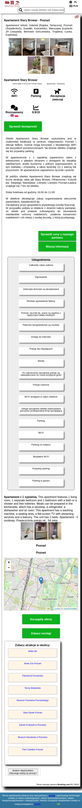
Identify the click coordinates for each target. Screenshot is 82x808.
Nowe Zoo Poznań (32, 663)
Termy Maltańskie (33, 688)
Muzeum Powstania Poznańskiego (33, 700)
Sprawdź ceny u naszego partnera (57, 236)
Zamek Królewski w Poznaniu (32, 725)
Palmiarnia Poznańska (32, 676)
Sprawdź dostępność (23, 126)
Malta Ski (32, 651)
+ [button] (9, 562)
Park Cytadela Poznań (32, 749)
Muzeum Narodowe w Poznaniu (32, 737)
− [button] (9, 568)
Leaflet (57, 609)
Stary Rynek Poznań (32, 712)
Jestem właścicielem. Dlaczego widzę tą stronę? (23, 771)
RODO (37, 804)
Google (52, 795)
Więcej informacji (57, 246)
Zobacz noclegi (41, 633)
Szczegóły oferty (41, 619)
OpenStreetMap (70, 609)
